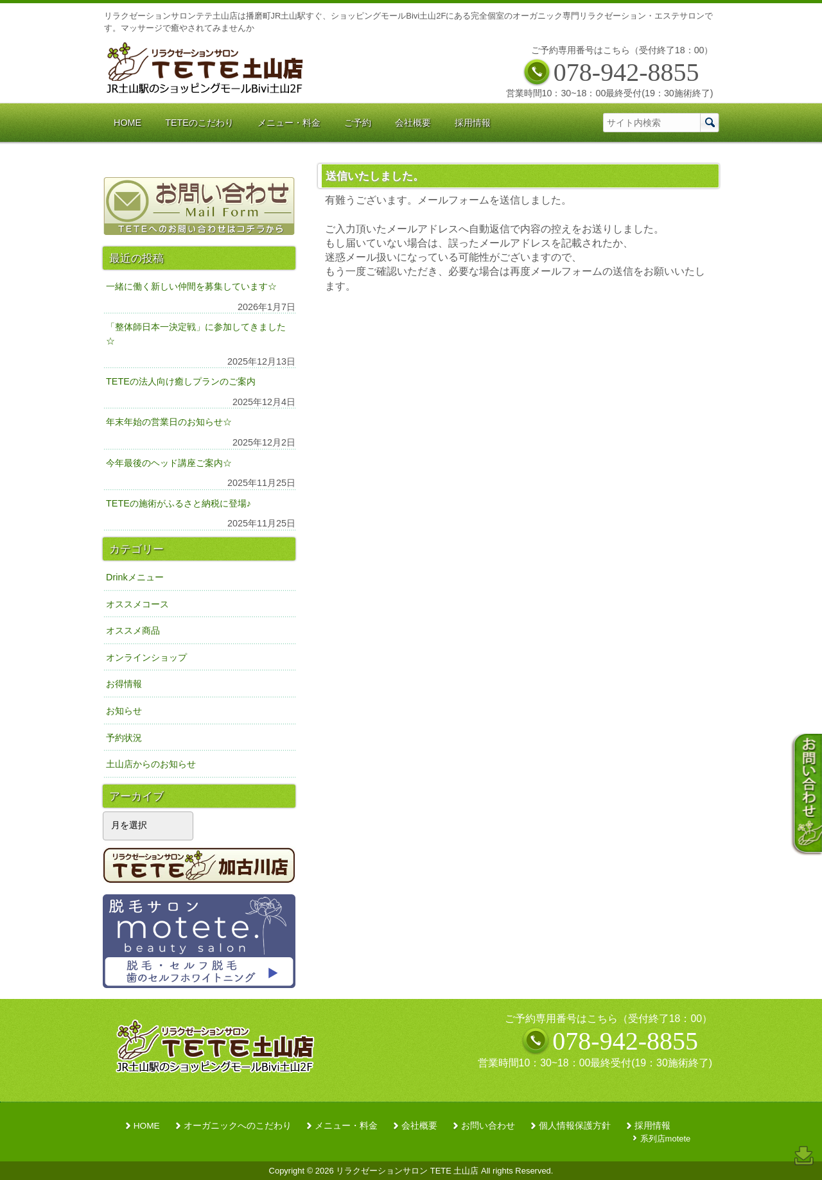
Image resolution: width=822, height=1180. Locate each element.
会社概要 (419, 1126)
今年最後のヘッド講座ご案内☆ (169, 463)
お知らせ (124, 711)
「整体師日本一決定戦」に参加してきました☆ (196, 334)
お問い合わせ (488, 1126)
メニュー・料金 (346, 1126)
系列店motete (665, 1138)
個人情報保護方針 (575, 1126)
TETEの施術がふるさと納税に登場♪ (178, 503)
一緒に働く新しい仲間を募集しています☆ (191, 286)
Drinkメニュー (135, 577)
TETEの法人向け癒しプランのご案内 (181, 381)
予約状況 (124, 738)
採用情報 (652, 1126)
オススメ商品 (133, 630)
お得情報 (124, 684)
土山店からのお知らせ (151, 764)
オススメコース (137, 604)
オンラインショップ (146, 657)
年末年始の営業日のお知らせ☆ (169, 422)
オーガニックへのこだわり (238, 1126)
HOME (147, 1126)
